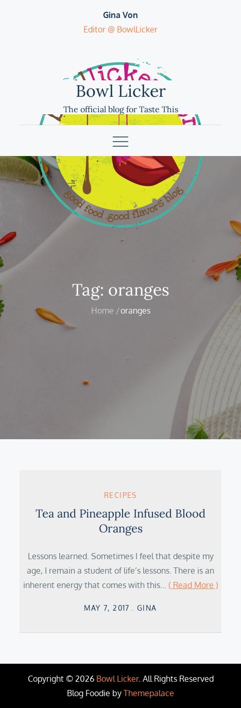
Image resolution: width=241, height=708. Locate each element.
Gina (147, 607)
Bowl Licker (121, 90)
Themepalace (149, 693)
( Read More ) (193, 585)
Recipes (120, 495)
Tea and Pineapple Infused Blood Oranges (120, 521)
